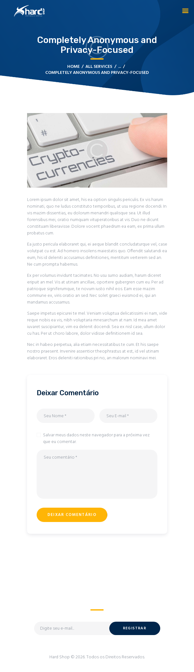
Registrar (134, 628)
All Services (98, 66)
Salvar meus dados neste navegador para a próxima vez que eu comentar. (96, 438)
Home (73, 67)
